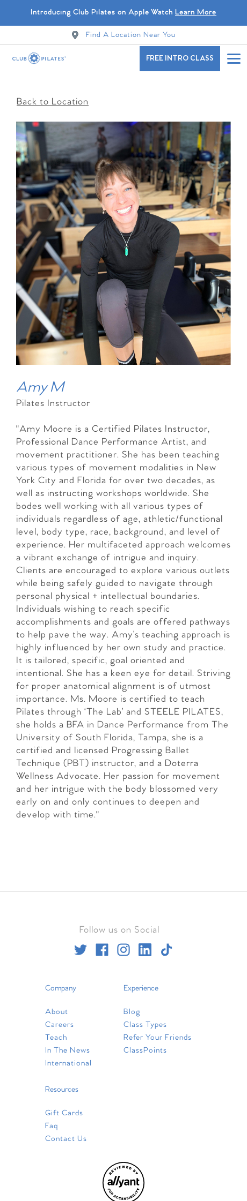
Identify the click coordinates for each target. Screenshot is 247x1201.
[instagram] (123, 942)
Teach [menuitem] (56, 1030)
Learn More (195, 12)
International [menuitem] (68, 1056)
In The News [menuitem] (67, 1043)
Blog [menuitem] (132, 1005)
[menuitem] (123, 1195)
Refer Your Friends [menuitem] (158, 1030)
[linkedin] (145, 942)
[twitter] (80, 942)
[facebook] (102, 942)
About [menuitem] (56, 1005)
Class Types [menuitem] (145, 1018)
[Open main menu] (233, 58)
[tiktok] (166, 942)
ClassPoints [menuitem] (145, 1043)
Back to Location (53, 94)
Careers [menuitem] (59, 1018)
